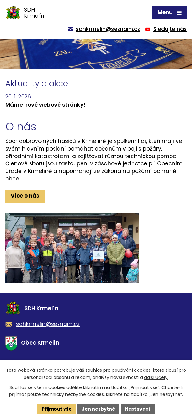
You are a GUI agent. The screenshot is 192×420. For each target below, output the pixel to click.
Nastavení (137, 409)
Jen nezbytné (98, 409)
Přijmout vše (57, 409)
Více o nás (25, 195)
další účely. (156, 377)
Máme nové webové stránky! (45, 105)
